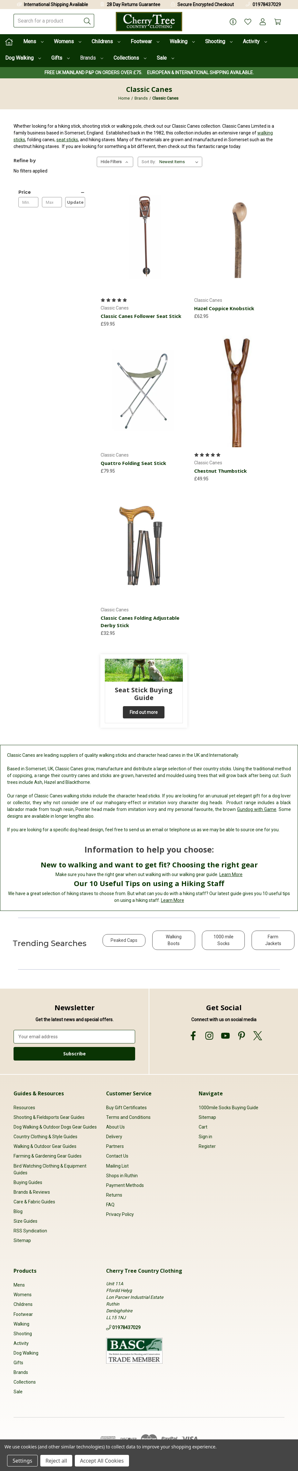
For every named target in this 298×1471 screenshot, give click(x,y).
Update (75, 202)
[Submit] (87, 20)
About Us (115, 1127)
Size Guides (25, 1221)
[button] (124, 943)
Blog (18, 1211)
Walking (182, 41)
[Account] (263, 22)
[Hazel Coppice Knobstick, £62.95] (237, 236)
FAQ (110, 1204)
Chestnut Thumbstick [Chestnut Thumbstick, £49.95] (220, 471)
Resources (24, 1107)
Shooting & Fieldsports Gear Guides (49, 1117)
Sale (165, 58)
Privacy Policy (120, 1214)
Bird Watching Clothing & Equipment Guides (50, 1169)
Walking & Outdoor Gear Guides (45, 1146)
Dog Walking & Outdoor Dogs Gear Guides (55, 1127)
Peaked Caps (124, 940)
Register (207, 1146)
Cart (203, 1127)
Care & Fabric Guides (34, 1201)
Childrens (106, 41)
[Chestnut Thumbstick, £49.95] (237, 391)
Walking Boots (174, 940)
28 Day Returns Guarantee (133, 4)
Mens (33, 41)
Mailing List (117, 1166)
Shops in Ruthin (122, 1175)
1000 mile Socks (223, 940)
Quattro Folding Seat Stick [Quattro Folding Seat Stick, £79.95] (133, 463)
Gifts (60, 58)
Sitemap (22, 1240)
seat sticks (67, 139)
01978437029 (267, 4)
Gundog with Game (256, 809)
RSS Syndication (30, 1230)
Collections (130, 58)
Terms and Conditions (128, 1117)
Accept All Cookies (102, 1460)
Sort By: (149, 161)
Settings (22, 1460)
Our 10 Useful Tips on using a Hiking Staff (149, 883)
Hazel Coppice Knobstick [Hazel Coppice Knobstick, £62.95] (224, 308)
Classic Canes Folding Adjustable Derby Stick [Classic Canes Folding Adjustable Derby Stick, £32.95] (140, 621)
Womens (67, 41)
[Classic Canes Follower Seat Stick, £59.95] (144, 236)
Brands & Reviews (32, 1192)
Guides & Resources (39, 1093)
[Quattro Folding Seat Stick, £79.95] (144, 391)
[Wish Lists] (248, 22)
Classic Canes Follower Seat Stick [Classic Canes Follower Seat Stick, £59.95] (141, 316)
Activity (255, 41)
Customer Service (129, 1093)
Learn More (231, 874)
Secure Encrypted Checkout (205, 4)
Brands (91, 58)
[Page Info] (233, 22)
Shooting (219, 41)
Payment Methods (125, 1185)
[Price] (51, 192)
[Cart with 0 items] (277, 22)
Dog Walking (23, 58)
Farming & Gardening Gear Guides (48, 1156)
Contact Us (117, 1156)
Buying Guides (28, 1182)
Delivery (114, 1136)
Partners (115, 1146)
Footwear (145, 41)
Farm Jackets (273, 940)
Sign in (205, 1136)
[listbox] (180, 162)
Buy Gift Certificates (126, 1107)
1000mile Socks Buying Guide (228, 1107)
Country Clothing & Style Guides (45, 1136)
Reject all (56, 1460)
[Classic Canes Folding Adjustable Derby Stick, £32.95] (144, 546)
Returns (114, 1195)
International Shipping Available (56, 4)
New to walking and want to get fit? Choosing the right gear (149, 864)
